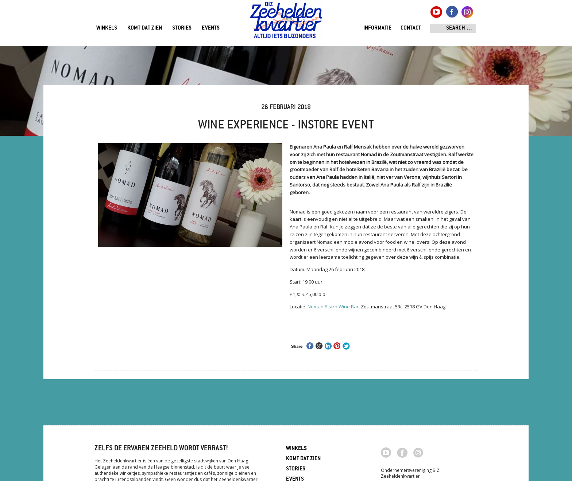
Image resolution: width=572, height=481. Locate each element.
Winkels (106, 28)
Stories (182, 28)
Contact (411, 28)
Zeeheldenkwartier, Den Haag (286, 23)
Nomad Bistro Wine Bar (333, 306)
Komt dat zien (144, 28)
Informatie (377, 28)
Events (211, 28)
